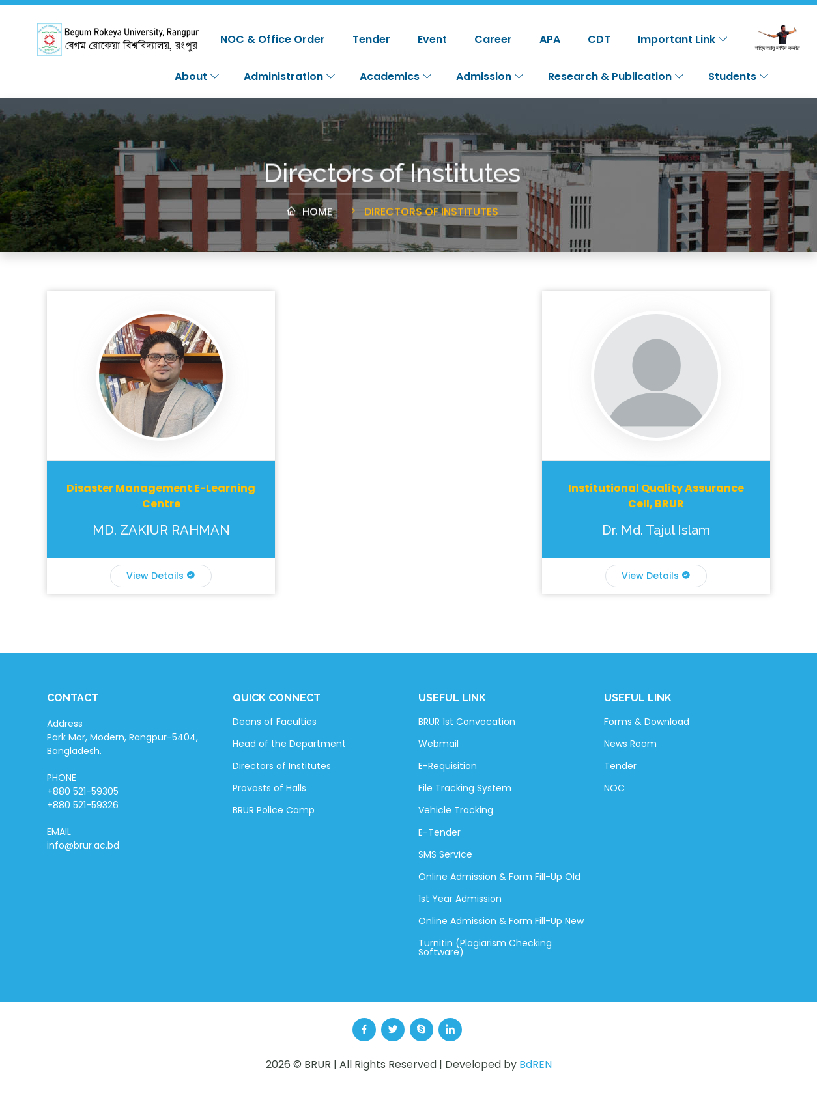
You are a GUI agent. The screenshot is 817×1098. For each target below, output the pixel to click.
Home (309, 217)
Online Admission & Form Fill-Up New (501, 920)
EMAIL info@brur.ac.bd (83, 838)
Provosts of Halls (269, 788)
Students (738, 76)
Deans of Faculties (275, 721)
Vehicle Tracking (455, 810)
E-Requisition (447, 765)
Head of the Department (289, 743)
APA (549, 39)
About (197, 76)
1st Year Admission (460, 898)
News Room (630, 743)
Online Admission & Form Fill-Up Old (499, 876)
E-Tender (439, 832)
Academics (396, 76)
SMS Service (445, 854)
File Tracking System (464, 788)
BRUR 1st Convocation (466, 721)
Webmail (438, 743)
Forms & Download (646, 721)
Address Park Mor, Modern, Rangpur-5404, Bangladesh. (122, 737)
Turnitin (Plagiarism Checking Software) (485, 947)
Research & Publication (616, 76)
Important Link (683, 39)
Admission (490, 76)
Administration (290, 76)
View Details (160, 575)
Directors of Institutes (423, 217)
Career (493, 39)
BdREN (535, 1064)
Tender (371, 39)
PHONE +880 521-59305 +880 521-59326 (83, 791)
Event (432, 39)
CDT (599, 39)
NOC (614, 788)
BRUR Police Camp (274, 810)
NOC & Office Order (272, 39)
